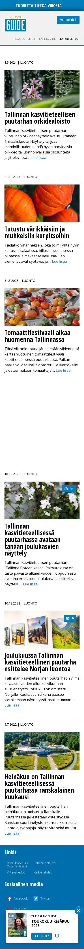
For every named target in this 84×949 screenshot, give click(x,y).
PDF (62, 936)
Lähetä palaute (44, 863)
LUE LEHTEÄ (42, 936)
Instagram (20, 908)
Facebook (20, 898)
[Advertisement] (42, 420)
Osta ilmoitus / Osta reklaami (17, 864)
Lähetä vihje (47, 38)
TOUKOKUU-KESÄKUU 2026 (50, 923)
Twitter (45, 898)
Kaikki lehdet (70, 38)
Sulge (79, 910)
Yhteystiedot (16, 872)
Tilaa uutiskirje (24, 38)
